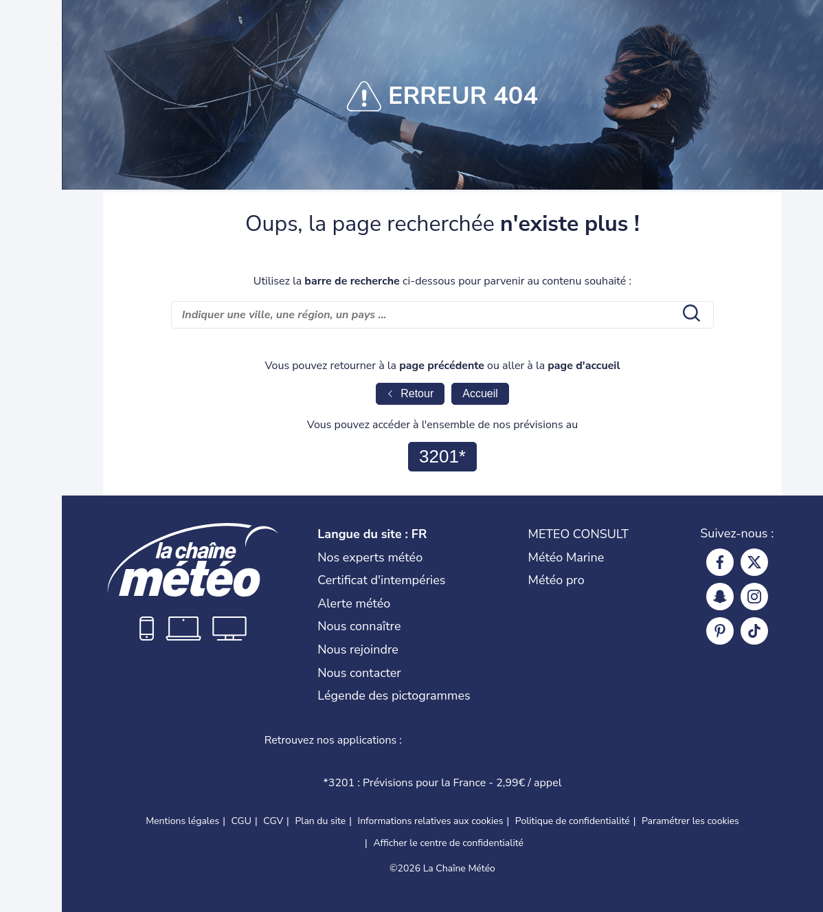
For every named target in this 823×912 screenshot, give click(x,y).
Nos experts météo (369, 557)
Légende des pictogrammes (393, 695)
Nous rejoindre (357, 649)
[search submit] (690, 315)
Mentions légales (182, 820)
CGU (241, 820)
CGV (273, 820)
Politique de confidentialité (572, 820)
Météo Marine (566, 557)
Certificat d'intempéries (381, 580)
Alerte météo (353, 603)
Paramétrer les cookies (690, 821)
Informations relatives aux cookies (431, 820)
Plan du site (320, 820)
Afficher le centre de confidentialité (448, 843)
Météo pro (556, 580)
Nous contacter (359, 673)
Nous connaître (359, 626)
